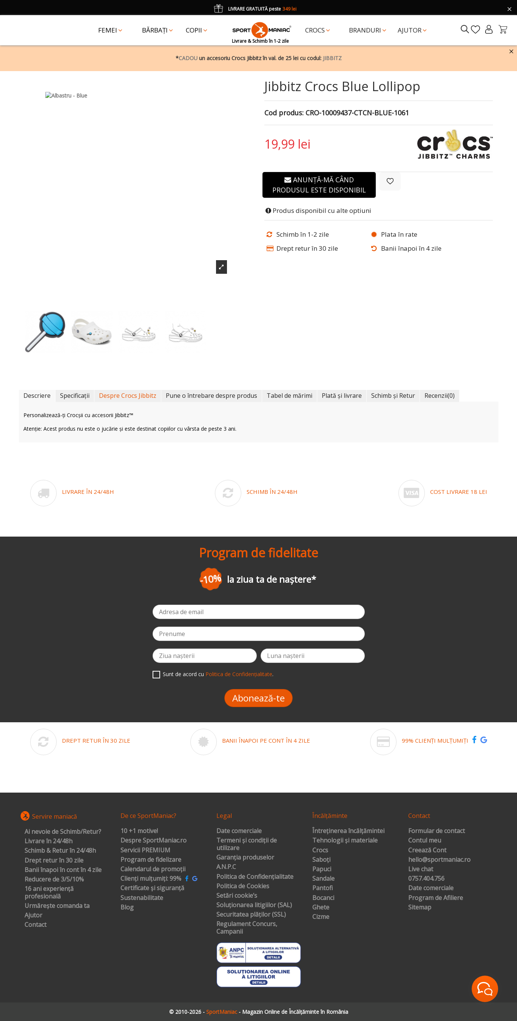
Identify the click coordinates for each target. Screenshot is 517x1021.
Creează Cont (427, 850)
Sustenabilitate (141, 898)
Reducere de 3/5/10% (54, 879)
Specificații (75, 395)
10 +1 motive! (139, 831)
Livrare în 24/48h (49, 841)
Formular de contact (436, 831)
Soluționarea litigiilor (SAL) (254, 905)
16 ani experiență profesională (49, 892)
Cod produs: (284, 113)
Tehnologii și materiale (345, 840)
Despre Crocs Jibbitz (127, 395)
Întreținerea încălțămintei (348, 831)
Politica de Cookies (242, 886)
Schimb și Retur (393, 395)
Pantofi (322, 888)
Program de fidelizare (150, 860)
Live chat (420, 869)
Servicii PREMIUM (145, 850)
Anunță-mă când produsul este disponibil (319, 184)
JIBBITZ (332, 58)
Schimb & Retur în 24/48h (60, 851)
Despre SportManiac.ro (153, 840)
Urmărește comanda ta (57, 906)
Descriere (37, 395)
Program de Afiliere (435, 898)
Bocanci (323, 898)
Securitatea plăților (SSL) (251, 915)
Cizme (320, 917)
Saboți (321, 860)
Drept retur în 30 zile (54, 860)
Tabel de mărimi (289, 395)
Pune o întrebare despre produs (211, 395)
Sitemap (419, 907)
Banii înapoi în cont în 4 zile (63, 870)
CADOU (188, 58)
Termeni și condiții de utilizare (246, 844)
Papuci (321, 869)
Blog (127, 907)
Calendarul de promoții (152, 869)
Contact (35, 925)
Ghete (320, 907)
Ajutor (33, 915)
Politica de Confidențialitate (238, 674)
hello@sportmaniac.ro (439, 860)
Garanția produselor (245, 857)
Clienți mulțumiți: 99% (150, 879)
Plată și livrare (342, 395)
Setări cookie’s (236, 896)
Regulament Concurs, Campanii (246, 927)
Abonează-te (258, 698)
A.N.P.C (226, 867)
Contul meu (424, 840)
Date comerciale (239, 831)
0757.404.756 (426, 879)
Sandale (323, 879)
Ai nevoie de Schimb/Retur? (63, 832)
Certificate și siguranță (152, 888)
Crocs (320, 850)
